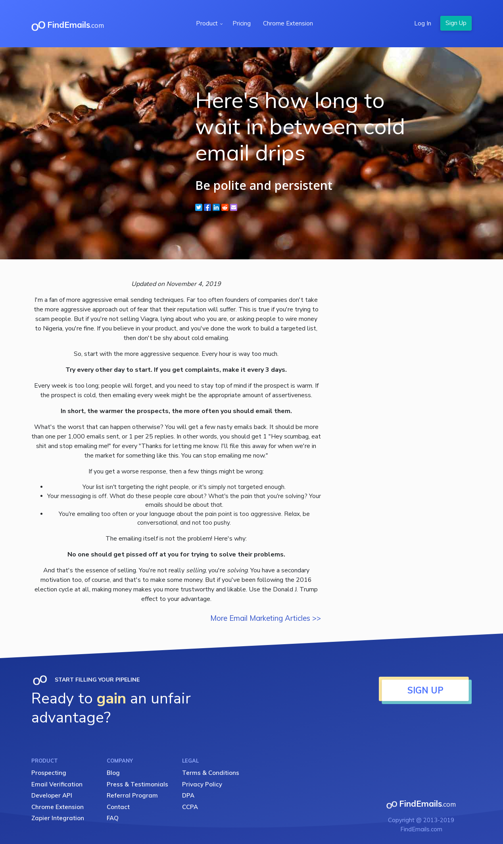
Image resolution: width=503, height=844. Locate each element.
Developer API (51, 795)
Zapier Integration (57, 818)
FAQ (113, 818)
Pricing (241, 23)
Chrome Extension (288, 23)
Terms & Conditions (210, 772)
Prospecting (48, 772)
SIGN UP (425, 690)
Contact (118, 807)
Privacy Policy (202, 784)
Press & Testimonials (137, 784)
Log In (422, 23)
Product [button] (207, 23)
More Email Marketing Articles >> (265, 618)
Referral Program (132, 795)
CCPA (190, 807)
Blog (113, 772)
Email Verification (57, 784)
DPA (188, 795)
